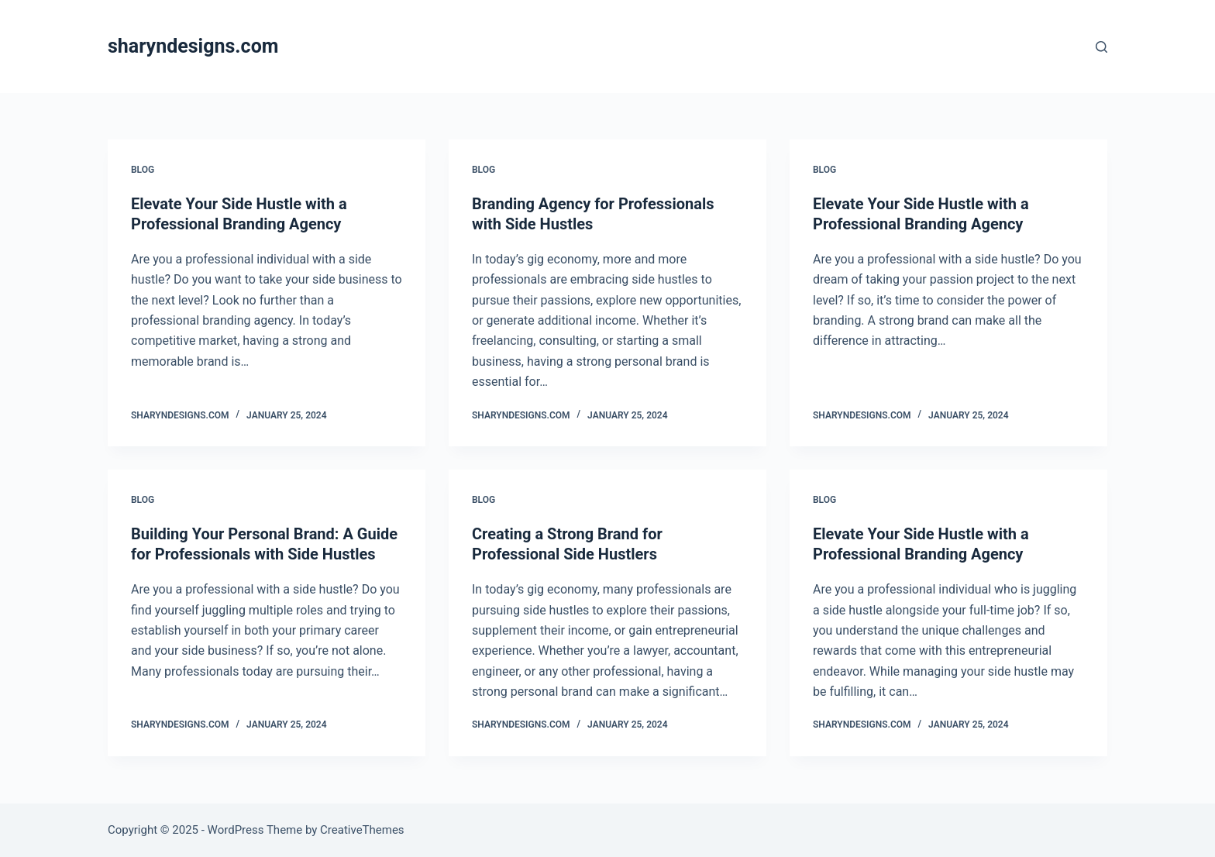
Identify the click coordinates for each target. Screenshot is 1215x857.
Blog (142, 169)
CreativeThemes (362, 830)
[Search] (1101, 47)
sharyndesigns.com (193, 46)
